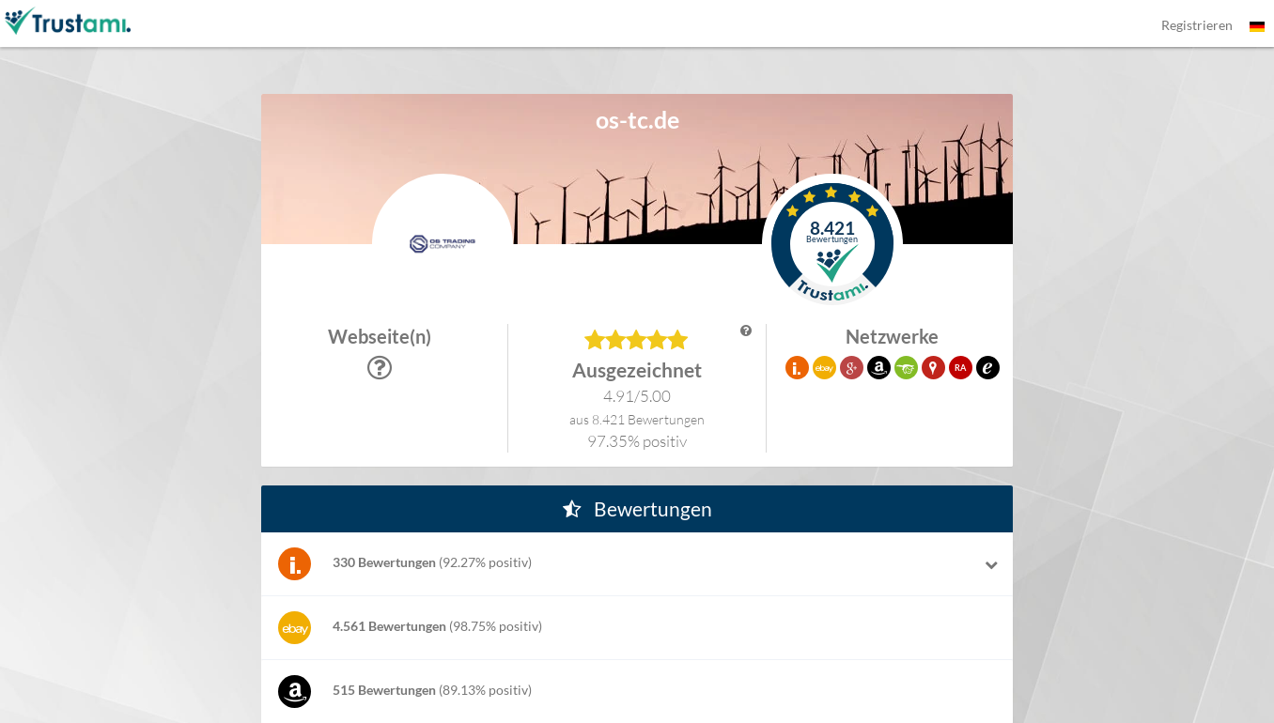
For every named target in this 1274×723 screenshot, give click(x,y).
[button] (832, 244)
